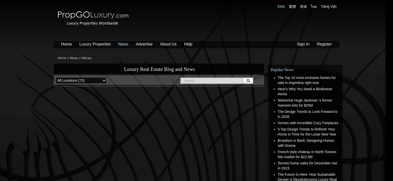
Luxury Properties (95, 44)
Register (324, 44)
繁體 (292, 7)
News (123, 44)
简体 (303, 7)
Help (188, 44)
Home (66, 44)
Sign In (303, 44)
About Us (168, 44)
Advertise (144, 44)
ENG (281, 7)
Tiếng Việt (329, 7)
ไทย (314, 7)
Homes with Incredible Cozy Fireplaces (308, 123)
